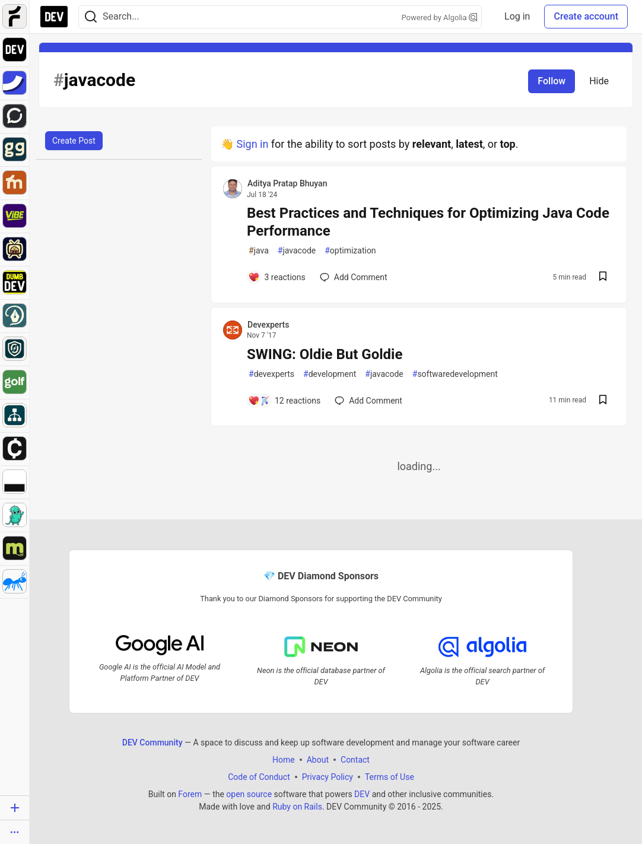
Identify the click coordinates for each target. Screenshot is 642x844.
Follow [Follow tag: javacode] (551, 81)
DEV (362, 794)
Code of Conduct (259, 777)
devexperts (271, 374)
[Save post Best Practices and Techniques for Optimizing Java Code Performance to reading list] (603, 277)
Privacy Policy (327, 777)
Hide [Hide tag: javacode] (599, 81)
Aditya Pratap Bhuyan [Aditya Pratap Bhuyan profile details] (287, 183)
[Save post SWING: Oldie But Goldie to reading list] (603, 401)
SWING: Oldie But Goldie (324, 354)
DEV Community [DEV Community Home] (152, 742)
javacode (297, 251)
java (259, 251)
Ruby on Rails (297, 806)
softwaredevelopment (455, 374)
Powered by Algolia (439, 17)
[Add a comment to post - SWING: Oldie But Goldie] (284, 400)
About (318, 759)
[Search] (91, 17)
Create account (586, 16)
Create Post (74, 140)
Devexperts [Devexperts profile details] (268, 324)
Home (283, 759)
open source (249, 794)
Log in (517, 16)
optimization (350, 251)
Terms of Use (389, 777)
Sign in (252, 144)
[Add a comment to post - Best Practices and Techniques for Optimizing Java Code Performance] (277, 277)
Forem (190, 794)
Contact (355, 759)
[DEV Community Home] (54, 16)
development (329, 374)
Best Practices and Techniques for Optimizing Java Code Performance (428, 222)
